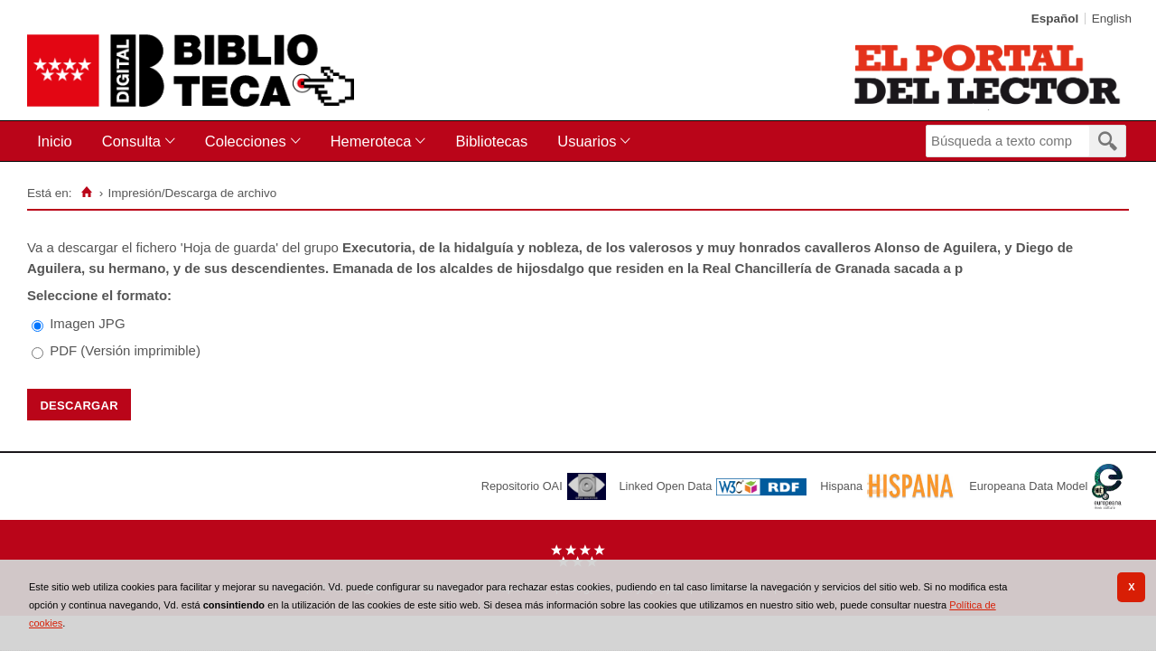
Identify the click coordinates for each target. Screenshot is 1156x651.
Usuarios (586, 141)
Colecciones (245, 141)
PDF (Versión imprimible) (125, 350)
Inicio (54, 141)
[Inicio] (86, 192)
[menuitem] (58, 141)
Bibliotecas (491, 141)
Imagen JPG (87, 323)
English (1112, 18)
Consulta (131, 141)
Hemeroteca (371, 141)
